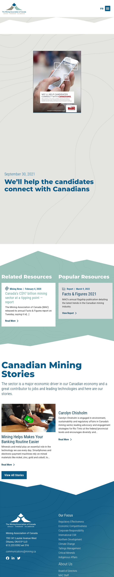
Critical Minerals (66, 553)
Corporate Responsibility (71, 530)
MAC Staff (63, 575)
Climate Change (66, 544)
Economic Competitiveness (72, 526)
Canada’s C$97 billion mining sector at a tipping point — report (26, 297)
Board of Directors (67, 571)
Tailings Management (69, 548)
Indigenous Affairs (67, 557)
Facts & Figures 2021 (79, 294)
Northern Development (70, 539)
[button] (107, 8)
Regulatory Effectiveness (71, 522)
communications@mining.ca (21, 551)
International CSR (67, 535)
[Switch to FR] (101, 8)
